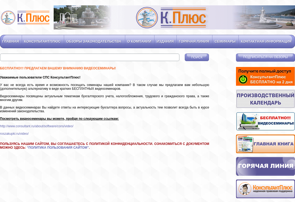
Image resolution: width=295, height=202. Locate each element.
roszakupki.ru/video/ (14, 134)
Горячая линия (194, 41)
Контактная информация (266, 41)
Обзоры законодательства (93, 41)
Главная (10, 41)
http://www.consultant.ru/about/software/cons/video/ (36, 126)
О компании (139, 41)
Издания (165, 41)
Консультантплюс (42, 41)
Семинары (225, 41)
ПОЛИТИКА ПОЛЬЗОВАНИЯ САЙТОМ (57, 147)
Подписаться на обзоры (265, 57)
